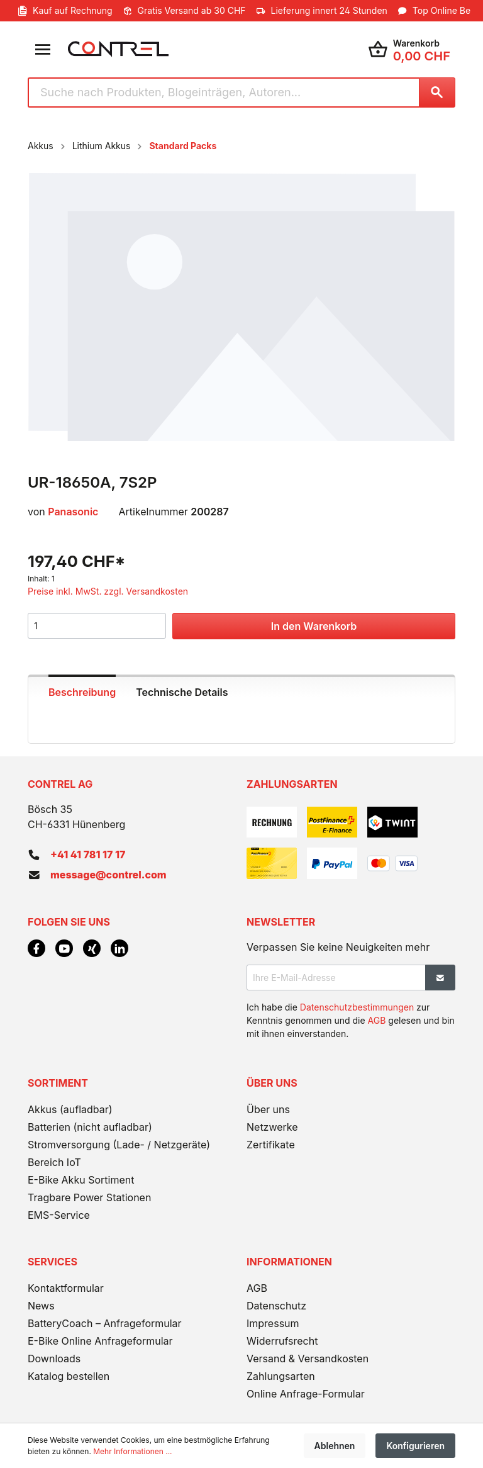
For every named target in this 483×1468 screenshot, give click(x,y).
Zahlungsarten (281, 1376)
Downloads (54, 1358)
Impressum (273, 1323)
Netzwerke (272, 1127)
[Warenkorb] (409, 49)
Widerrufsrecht (282, 1341)
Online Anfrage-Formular (306, 1393)
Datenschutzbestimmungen (357, 1007)
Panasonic (73, 511)
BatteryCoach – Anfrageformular (105, 1323)
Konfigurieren (415, 1445)
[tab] (82, 691)
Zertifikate (271, 1144)
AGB (377, 1020)
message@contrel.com (108, 874)
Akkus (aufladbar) (70, 1109)
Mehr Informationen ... (132, 1451)
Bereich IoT (54, 1162)
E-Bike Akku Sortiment (81, 1180)
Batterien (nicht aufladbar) (90, 1127)
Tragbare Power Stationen (89, 1197)
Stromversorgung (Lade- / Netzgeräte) (119, 1144)
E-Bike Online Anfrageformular (100, 1341)
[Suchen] (437, 92)
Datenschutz (276, 1305)
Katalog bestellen (68, 1376)
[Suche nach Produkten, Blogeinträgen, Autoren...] (223, 92)
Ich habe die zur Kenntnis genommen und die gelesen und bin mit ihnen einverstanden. (351, 1020)
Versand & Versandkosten (308, 1358)
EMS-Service (59, 1215)
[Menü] (43, 49)
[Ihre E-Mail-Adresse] (336, 977)
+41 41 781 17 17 (87, 854)
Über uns (268, 1109)
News (41, 1305)
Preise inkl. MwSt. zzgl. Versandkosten (108, 591)
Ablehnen (334, 1445)
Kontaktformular (66, 1288)
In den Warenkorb (314, 626)
